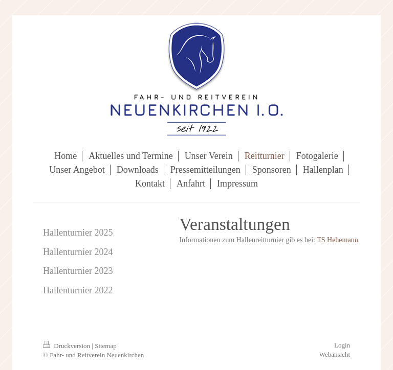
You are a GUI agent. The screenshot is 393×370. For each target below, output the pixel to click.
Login (342, 345)
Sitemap (106, 346)
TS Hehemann (337, 240)
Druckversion (67, 346)
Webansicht (334, 354)
